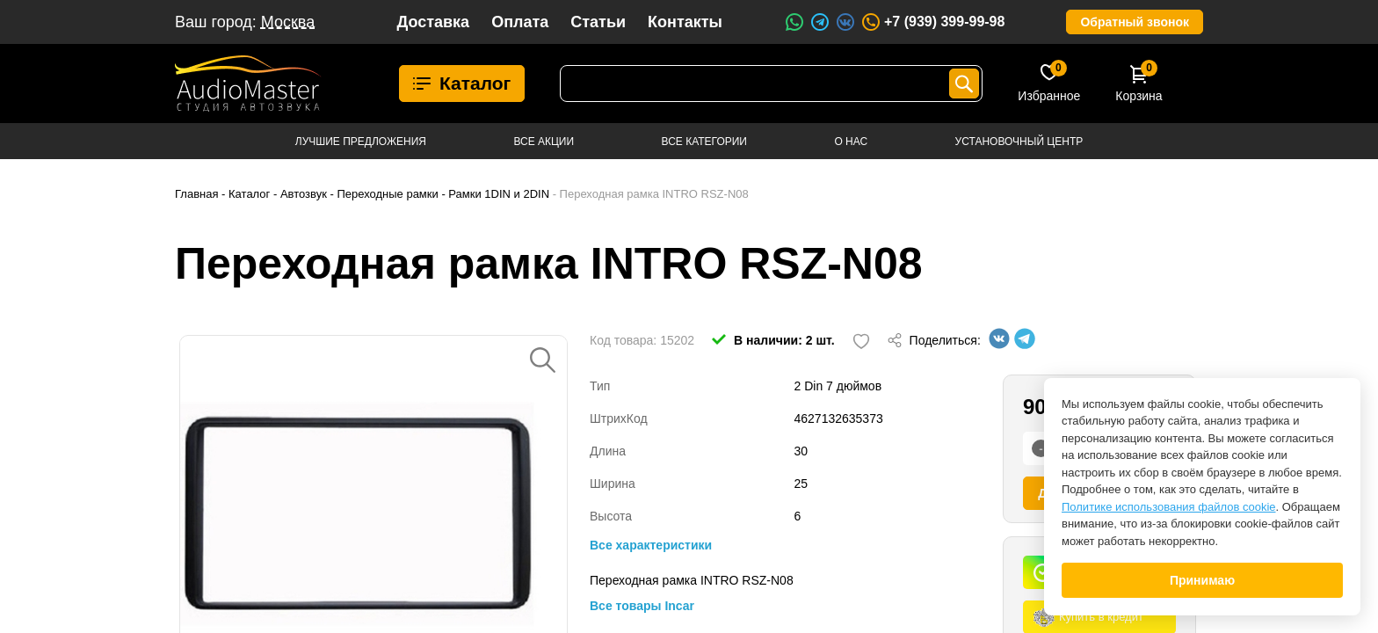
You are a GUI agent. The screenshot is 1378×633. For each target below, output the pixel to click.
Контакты (685, 22)
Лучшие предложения (360, 141)
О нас (850, 141)
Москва (288, 22)
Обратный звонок (1134, 22)
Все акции (543, 141)
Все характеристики (651, 545)
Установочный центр (1019, 141)
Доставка (432, 22)
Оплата (519, 22)
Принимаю (1202, 580)
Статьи (598, 22)
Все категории (704, 141)
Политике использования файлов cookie (1169, 506)
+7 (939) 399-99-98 (932, 22)
